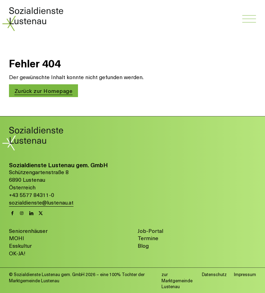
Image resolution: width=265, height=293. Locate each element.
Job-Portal (150, 231)
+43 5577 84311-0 (31, 195)
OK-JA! (17, 253)
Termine (148, 238)
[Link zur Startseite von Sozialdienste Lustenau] (36, 18)
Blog (143, 245)
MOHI (16, 238)
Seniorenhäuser (28, 231)
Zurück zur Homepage (43, 91)
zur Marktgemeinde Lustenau (177, 280)
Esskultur (20, 245)
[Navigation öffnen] (249, 19)
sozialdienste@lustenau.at (41, 202)
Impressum (245, 274)
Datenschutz (214, 274)
